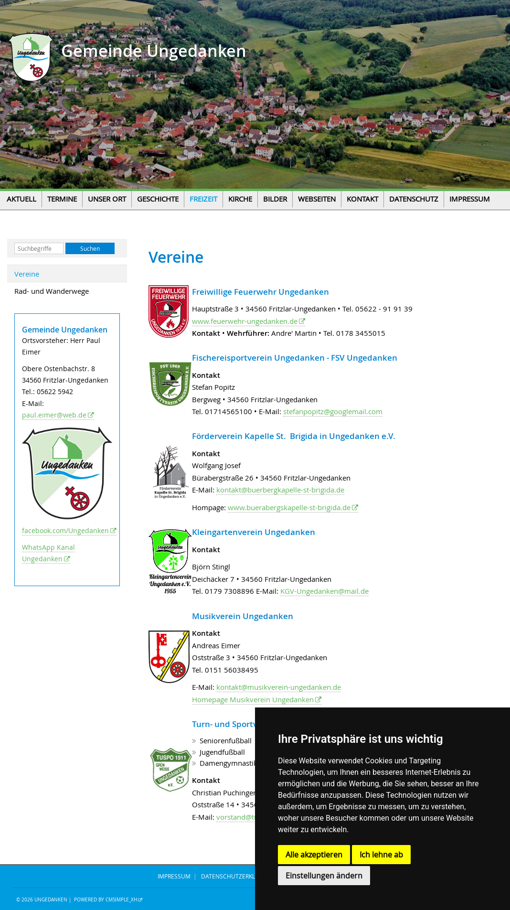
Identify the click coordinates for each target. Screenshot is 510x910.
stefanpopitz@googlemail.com (332, 411)
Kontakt (362, 198)
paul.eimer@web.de (54, 414)
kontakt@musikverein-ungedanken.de (278, 687)
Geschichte (158, 198)
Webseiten (317, 198)
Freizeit (203, 198)
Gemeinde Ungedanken (151, 51)
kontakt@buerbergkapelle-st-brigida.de (280, 489)
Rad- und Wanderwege (51, 291)
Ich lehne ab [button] (381, 854)
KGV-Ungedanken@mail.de (324, 591)
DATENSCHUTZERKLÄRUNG (238, 876)
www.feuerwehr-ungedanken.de (245, 321)
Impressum (469, 198)
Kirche (240, 198)
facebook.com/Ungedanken (65, 530)
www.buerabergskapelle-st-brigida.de (289, 507)
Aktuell (21, 198)
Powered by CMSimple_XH (105, 900)
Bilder (275, 198)
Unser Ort (107, 198)
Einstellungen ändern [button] (324, 875)
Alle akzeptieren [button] (314, 854)
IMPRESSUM (174, 876)
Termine (62, 198)
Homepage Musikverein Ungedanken (253, 699)
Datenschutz (413, 198)
